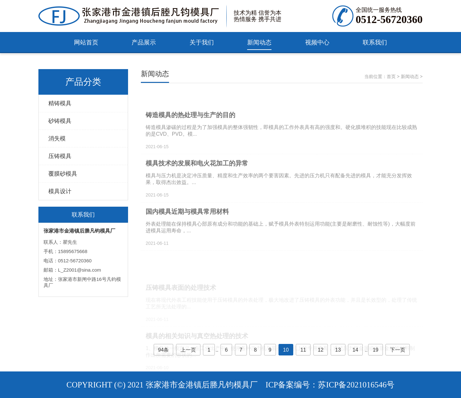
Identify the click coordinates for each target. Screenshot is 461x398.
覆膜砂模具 (62, 174)
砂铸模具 (59, 121)
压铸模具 (59, 156)
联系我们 (375, 42)
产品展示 (144, 42)
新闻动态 (259, 42)
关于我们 (202, 42)
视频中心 (317, 42)
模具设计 (59, 191)
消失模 (57, 138)
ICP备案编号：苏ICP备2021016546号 (330, 384)
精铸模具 (59, 103)
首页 (391, 76)
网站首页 (86, 42)
